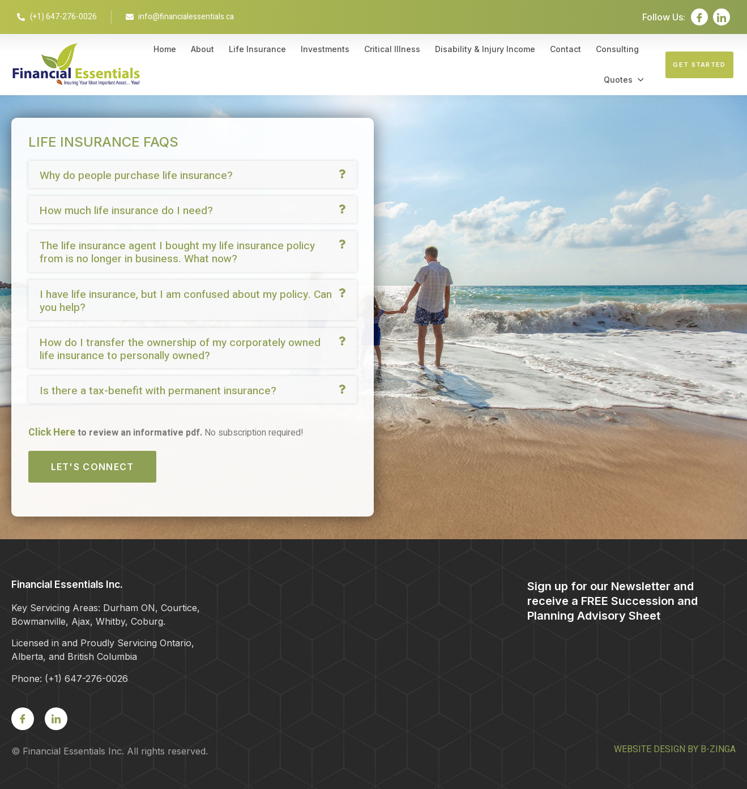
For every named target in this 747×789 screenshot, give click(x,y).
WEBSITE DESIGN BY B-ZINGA (675, 749)
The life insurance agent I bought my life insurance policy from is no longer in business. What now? (177, 252)
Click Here (51, 432)
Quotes (618, 79)
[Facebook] (699, 16)
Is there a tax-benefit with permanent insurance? (158, 391)
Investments (325, 49)
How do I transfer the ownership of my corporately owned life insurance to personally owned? (180, 349)
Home (164, 49)
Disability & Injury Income (485, 49)
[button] (192, 174)
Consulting (617, 49)
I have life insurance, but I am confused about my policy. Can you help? (186, 301)
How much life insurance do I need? (126, 211)
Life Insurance (257, 49)
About (202, 49)
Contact (565, 49)
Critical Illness (392, 49)
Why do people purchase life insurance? (136, 176)
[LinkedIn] (721, 16)
